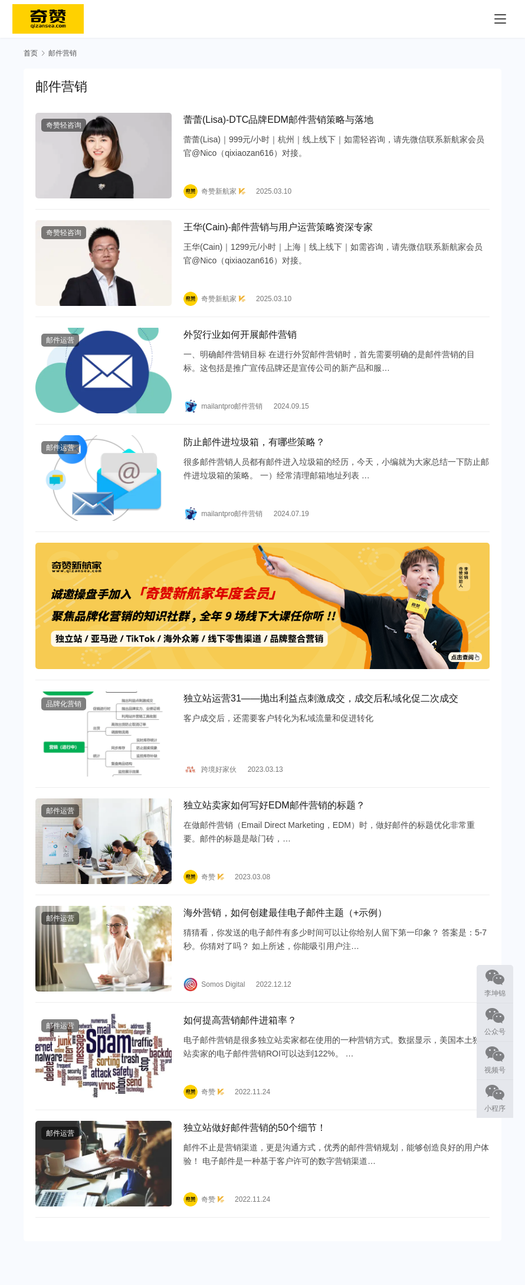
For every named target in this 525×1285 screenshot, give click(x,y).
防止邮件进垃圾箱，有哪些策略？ (254, 449)
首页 (31, 53)
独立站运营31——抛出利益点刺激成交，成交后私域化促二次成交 (320, 710)
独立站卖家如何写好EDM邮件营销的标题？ (274, 819)
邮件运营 (60, 345)
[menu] (500, 19)
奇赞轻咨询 (63, 126)
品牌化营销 (63, 715)
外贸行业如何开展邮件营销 (240, 340)
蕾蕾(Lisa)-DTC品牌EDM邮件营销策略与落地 (278, 121)
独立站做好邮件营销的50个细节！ (254, 1147)
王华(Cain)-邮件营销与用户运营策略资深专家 (278, 231)
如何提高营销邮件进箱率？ (240, 1038)
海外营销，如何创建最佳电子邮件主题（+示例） (285, 928)
